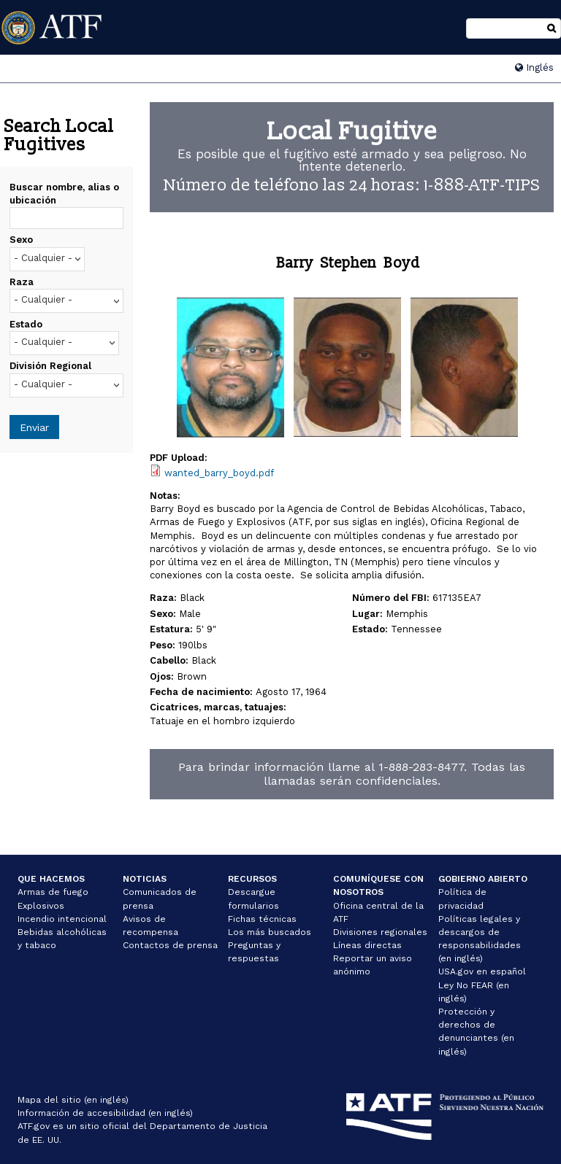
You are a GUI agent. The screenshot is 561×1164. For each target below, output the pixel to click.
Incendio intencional (62, 919)
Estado (25, 324)
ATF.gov (34, 1126)
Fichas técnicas (262, 919)
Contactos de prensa (170, 945)
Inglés (534, 67)
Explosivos (41, 906)
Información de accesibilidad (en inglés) (105, 1113)
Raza (21, 281)
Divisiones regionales (380, 932)
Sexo (21, 239)
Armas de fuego (53, 892)
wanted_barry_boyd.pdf (219, 472)
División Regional (50, 365)
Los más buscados (269, 932)
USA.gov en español (482, 971)
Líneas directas (367, 945)
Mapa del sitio (49, 1100)
